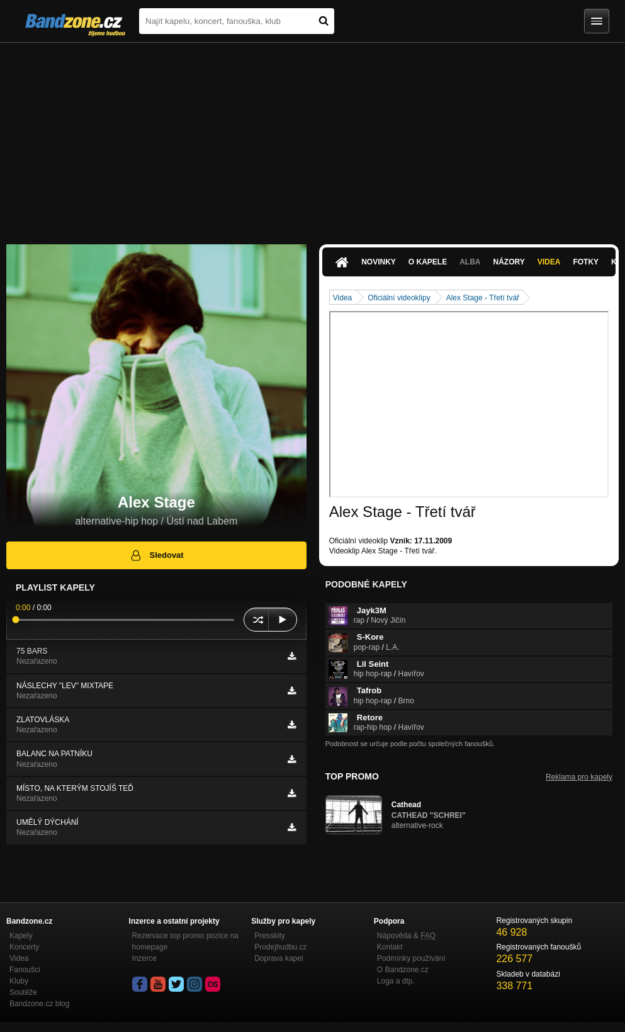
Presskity (269, 935)
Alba (469, 262)
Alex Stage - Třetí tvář (483, 297)
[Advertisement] (312, 137)
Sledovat (156, 555)
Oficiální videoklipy (399, 297)
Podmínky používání (411, 958)
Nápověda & (406, 935)
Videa (549, 262)
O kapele (427, 262)
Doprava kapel (278, 958)
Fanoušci (24, 969)
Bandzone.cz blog (39, 1003)
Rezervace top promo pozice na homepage (185, 941)
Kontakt (390, 947)
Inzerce (144, 958)
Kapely (21, 935)
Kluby (18, 981)
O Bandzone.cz (403, 969)
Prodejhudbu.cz (280, 947)
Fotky (586, 262)
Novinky (378, 262)
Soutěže (23, 992)
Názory (509, 262)
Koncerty (24, 947)
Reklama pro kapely (579, 777)
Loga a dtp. (396, 981)
